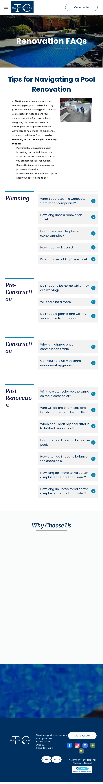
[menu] (5, 7)
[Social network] (92, 745)
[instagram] (77, 745)
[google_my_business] (85, 745)
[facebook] (69, 745)
